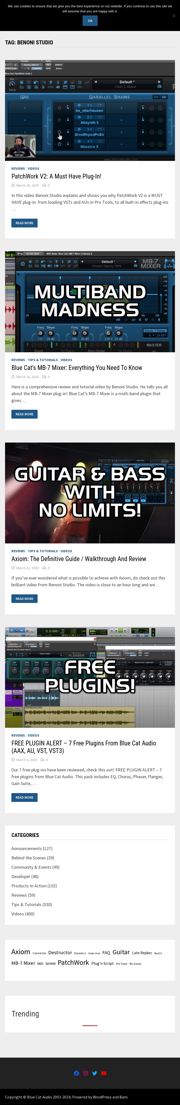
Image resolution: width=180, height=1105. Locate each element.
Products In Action (28, 886)
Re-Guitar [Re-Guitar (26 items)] (135, 964)
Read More (25, 223)
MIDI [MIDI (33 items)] (40, 963)
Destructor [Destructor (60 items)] (60, 952)
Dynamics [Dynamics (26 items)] (80, 953)
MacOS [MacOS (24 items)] (158, 953)
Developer (20, 876)
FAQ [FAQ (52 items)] (106, 952)
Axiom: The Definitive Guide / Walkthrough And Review (78, 559)
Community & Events (31, 867)
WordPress (102, 1096)
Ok (90, 20)
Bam (123, 1096)
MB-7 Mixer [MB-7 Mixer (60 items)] (23, 963)
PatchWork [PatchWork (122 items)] (73, 962)
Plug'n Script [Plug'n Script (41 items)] (102, 963)
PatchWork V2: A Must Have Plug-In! (56, 176)
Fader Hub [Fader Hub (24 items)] (94, 953)
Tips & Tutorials (43, 360)
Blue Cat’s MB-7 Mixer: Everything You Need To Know (76, 367)
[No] (173, 15)
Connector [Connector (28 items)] (39, 953)
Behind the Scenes (28, 858)
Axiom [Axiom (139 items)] (20, 951)
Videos (33, 168)
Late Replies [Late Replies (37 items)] (142, 952)
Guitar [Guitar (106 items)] (121, 952)
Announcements (26, 848)
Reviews (18, 168)
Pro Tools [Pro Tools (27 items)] (121, 964)
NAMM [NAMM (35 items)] (50, 963)
